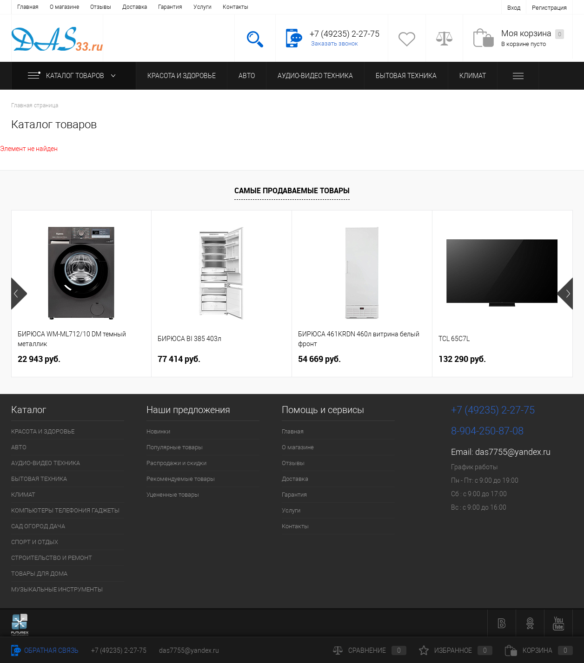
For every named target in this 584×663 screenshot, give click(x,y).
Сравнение (369, 650)
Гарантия (170, 7)
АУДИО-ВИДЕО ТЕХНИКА (315, 75)
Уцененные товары (172, 494)
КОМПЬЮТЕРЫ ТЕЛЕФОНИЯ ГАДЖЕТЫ (65, 510)
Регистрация (549, 7)
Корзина (539, 650)
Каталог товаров (74, 76)
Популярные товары (174, 447)
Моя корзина (532, 33)
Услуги (202, 7)
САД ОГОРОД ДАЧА (38, 526)
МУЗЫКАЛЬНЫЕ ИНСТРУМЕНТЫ (57, 589)
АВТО (247, 75)
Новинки (158, 431)
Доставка (134, 7)
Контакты (235, 7)
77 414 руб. (179, 359)
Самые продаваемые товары (292, 190)
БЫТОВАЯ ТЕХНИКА (406, 75)
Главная (28, 7)
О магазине (64, 7)
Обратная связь (45, 650)
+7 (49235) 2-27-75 (118, 650)
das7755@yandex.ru (513, 452)
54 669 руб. (319, 359)
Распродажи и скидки (176, 463)
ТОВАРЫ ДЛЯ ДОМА (39, 573)
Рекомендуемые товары (180, 478)
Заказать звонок (334, 43)
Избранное (455, 650)
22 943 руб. (39, 359)
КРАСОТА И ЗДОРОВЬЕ (181, 75)
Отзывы (100, 7)
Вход (513, 7)
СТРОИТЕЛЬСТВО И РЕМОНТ (51, 557)
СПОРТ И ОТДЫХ (34, 541)
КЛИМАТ (472, 75)
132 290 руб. (462, 359)
